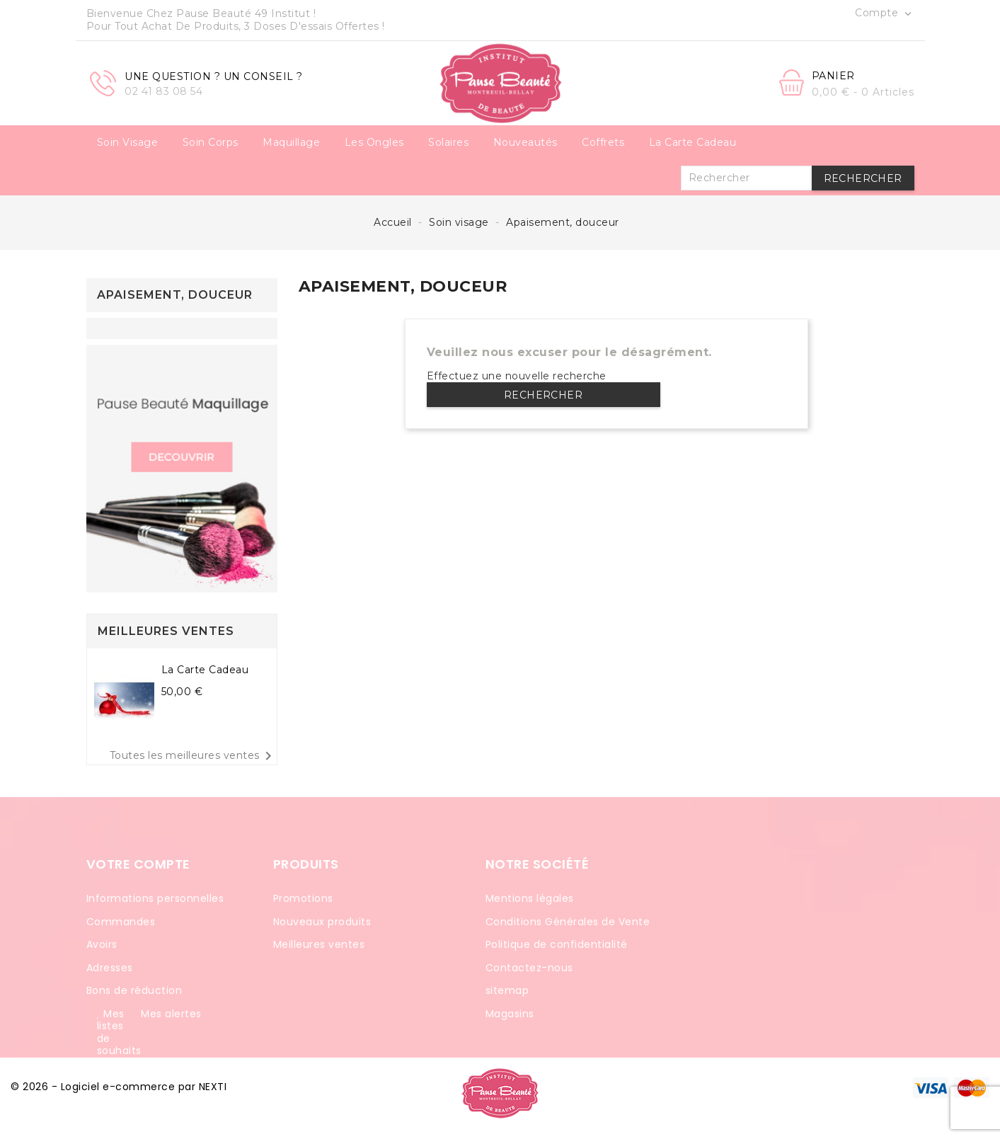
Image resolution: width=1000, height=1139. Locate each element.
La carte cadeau (693, 142)
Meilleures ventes (319, 944)
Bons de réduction (134, 990)
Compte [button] (884, 13)
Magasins (509, 1014)
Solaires (448, 142)
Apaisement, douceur (175, 295)
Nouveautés (525, 142)
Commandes (121, 922)
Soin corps (210, 142)
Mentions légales (529, 898)
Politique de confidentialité (556, 944)
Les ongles (374, 142)
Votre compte (138, 864)
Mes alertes (171, 1014)
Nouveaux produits (322, 922)
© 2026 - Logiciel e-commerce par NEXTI (118, 1087)
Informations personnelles (155, 898)
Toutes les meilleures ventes (193, 756)
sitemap (507, 990)
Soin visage (128, 142)
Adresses (109, 968)
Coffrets (603, 142)
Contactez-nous (529, 968)
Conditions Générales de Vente (567, 922)
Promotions (303, 898)
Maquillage (291, 142)
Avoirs (101, 944)
